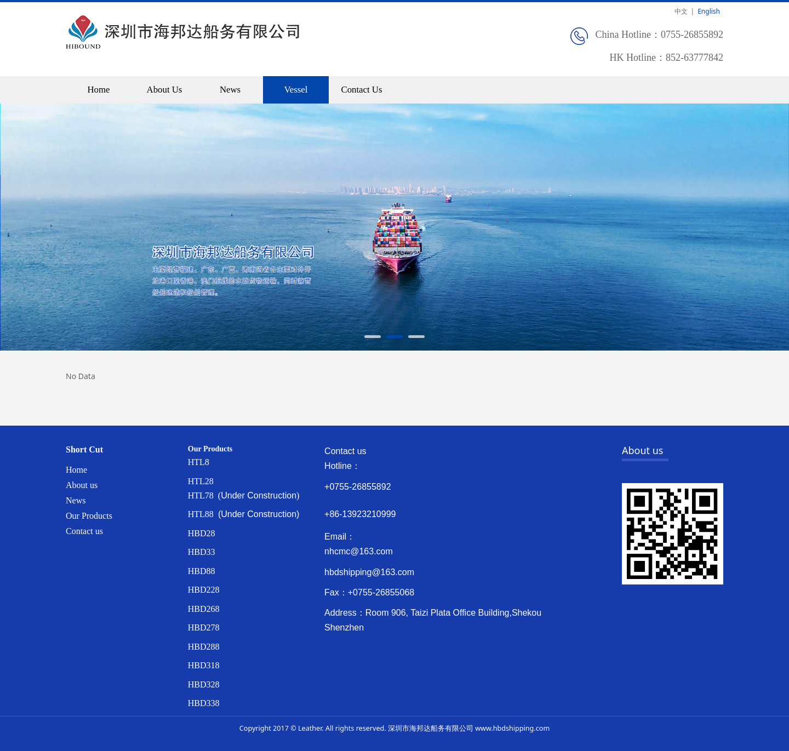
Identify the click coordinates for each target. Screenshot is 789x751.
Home (98, 89)
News (230, 89)
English (708, 11)
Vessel (296, 89)
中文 (681, 11)
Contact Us (361, 89)
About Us (164, 89)
